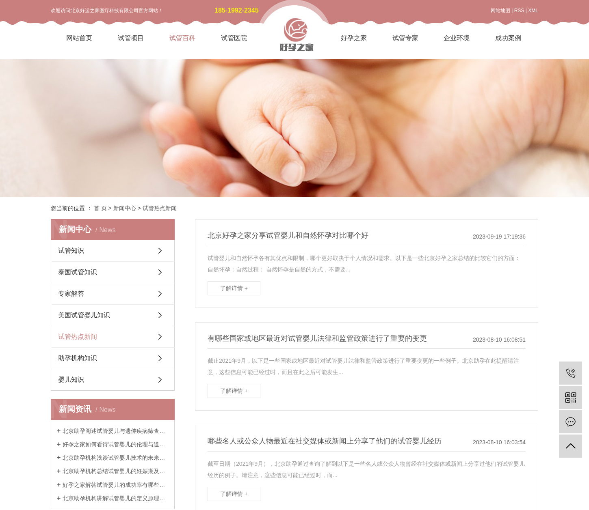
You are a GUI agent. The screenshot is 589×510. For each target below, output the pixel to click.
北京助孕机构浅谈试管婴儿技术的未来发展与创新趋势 (116, 457)
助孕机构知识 (77, 358)
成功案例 (508, 37)
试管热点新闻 (160, 208)
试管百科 (182, 37)
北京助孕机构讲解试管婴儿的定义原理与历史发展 (116, 498)
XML (533, 10)
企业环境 (457, 37)
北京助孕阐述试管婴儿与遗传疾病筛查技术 (116, 431)
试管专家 (405, 37)
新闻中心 (124, 208)
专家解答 (71, 293)
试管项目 (131, 37)
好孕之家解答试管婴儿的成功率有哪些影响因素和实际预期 (116, 485)
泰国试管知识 (77, 272)
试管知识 (71, 250)
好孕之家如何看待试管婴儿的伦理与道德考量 (116, 444)
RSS (519, 10)
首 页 (100, 208)
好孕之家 (354, 37)
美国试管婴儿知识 (84, 315)
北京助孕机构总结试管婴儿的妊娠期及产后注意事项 (116, 471)
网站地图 (500, 10)
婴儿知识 (71, 379)
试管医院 (234, 37)
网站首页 (79, 37)
